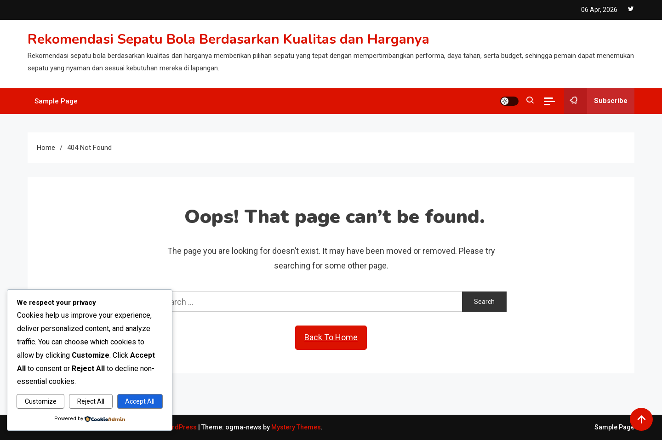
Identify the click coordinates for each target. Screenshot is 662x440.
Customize (41, 401)
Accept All (139, 401)
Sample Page (56, 101)
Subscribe (596, 101)
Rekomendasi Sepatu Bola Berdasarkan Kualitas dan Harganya (228, 39)
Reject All (90, 401)
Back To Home (331, 337)
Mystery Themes (296, 427)
